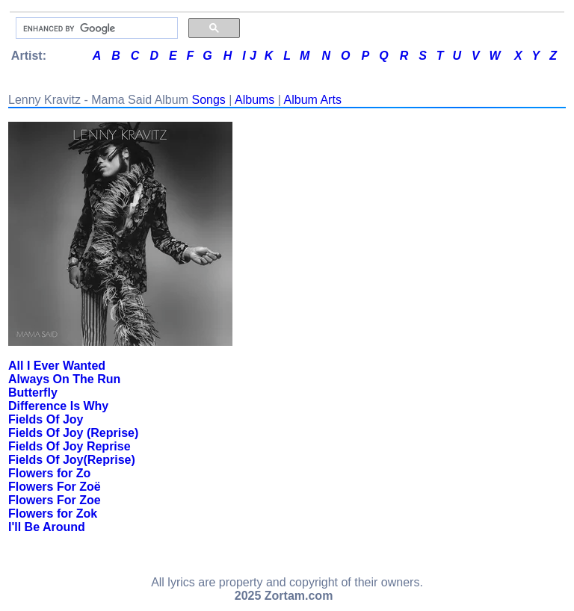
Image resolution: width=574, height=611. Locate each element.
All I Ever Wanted (56, 365)
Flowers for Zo (49, 473)
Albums (254, 99)
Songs (208, 99)
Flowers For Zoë (54, 486)
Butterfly (33, 392)
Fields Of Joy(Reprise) (71, 459)
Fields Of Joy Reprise (69, 446)
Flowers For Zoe (54, 500)
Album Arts (313, 99)
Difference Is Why (58, 406)
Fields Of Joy (45, 419)
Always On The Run (64, 379)
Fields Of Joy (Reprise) (73, 433)
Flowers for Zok (52, 513)
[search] (95, 28)
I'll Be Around (46, 527)
